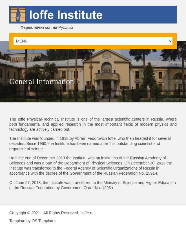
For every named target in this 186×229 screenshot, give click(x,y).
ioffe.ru (87, 213)
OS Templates (44, 221)
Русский (47, 27)
